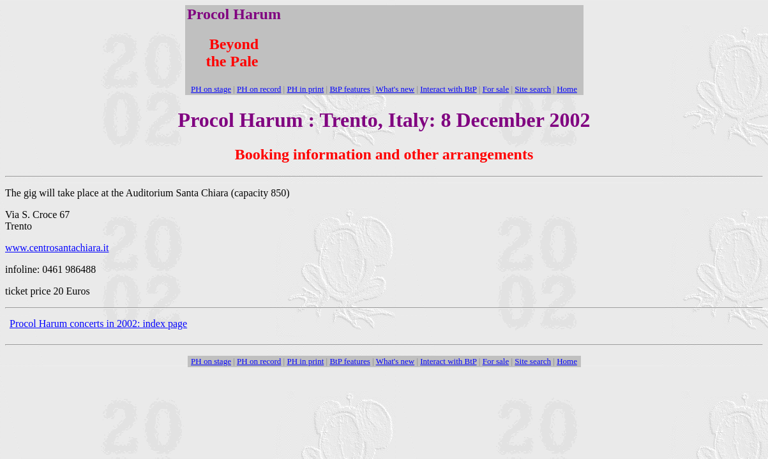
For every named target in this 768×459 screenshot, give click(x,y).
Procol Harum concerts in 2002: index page (98, 323)
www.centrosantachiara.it (57, 247)
